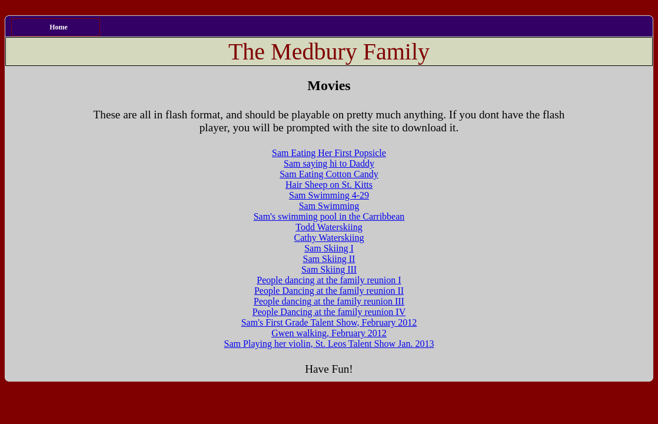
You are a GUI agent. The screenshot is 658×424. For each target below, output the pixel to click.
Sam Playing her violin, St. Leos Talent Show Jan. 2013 (329, 344)
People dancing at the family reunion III (329, 301)
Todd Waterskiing (328, 227)
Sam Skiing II (329, 259)
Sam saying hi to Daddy (329, 163)
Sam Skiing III (329, 269)
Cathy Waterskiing (329, 238)
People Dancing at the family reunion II (329, 291)
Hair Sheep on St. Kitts (329, 185)
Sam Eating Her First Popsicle (329, 153)
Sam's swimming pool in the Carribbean (329, 216)
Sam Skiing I (329, 248)
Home (58, 27)
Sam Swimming (329, 206)
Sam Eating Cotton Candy (329, 174)
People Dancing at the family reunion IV (329, 312)
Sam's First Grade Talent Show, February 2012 (329, 322)
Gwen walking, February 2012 (329, 333)
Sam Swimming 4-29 (329, 195)
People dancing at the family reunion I (329, 280)
